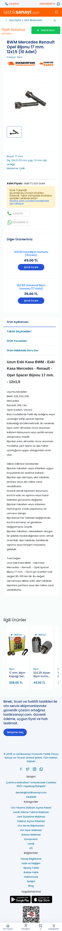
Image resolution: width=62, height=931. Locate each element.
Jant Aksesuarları (33, 20)
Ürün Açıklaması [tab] (17, 322)
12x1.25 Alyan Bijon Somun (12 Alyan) (41, 674)
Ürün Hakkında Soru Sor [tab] (23, 350)
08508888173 (47, 3)
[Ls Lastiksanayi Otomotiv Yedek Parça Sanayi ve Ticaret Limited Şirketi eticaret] (30, 916)
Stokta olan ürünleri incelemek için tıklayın (29, 202)
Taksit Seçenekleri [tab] (19, 331)
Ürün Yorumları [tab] (17, 341)
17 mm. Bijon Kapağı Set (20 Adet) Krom (17, 674)
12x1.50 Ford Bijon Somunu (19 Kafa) (31, 253)
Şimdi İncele (31, 267)
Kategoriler (53, 927)
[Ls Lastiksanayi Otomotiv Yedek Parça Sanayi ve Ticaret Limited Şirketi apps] (41, 902)
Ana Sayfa (8, 927)
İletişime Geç (15, 732)
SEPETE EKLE (46, 30)
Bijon (19, 57)
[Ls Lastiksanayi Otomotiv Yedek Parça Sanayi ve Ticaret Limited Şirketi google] (20, 902)
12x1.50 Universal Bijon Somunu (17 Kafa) (31, 286)
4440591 (14, 3)
